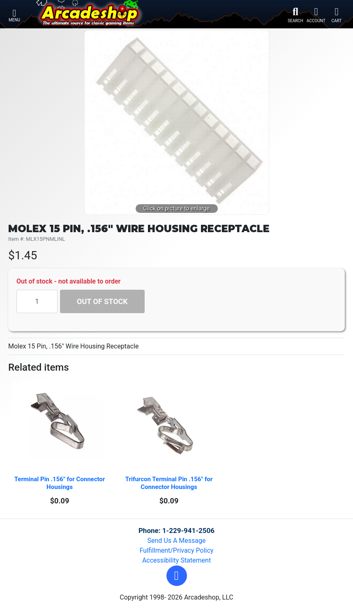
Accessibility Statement (176, 560)
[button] (176, 575)
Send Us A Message (177, 540)
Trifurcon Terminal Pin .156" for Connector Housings (169, 483)
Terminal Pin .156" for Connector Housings (60, 483)
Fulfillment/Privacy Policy (177, 550)
